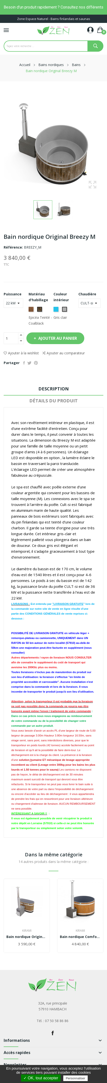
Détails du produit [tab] (53, 401)
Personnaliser (75, 1078)
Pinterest (36, 363)
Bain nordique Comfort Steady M (80, 937)
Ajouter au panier (57, 338)
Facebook (52, 1033)
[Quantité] (11, 338)
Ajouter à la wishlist (21, 353)
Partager (24, 363)
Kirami (27, 930)
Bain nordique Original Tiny (26, 937)
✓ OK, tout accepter (40, 1078)
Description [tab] (53, 389)
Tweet (29, 363)
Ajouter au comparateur (64, 353)
